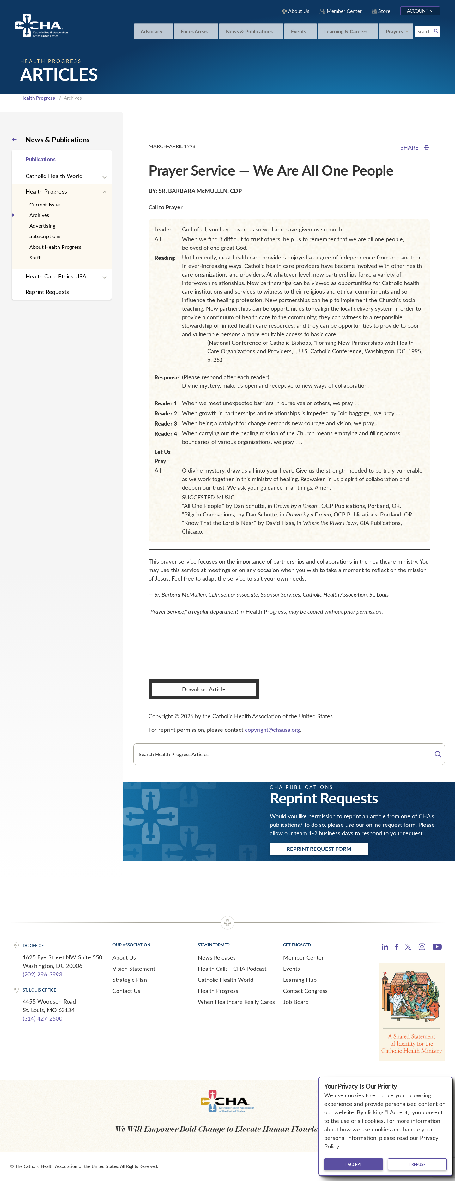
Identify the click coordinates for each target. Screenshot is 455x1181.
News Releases (217, 957)
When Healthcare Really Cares (236, 1001)
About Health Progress (55, 246)
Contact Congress (305, 990)
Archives (39, 215)
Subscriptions (45, 236)
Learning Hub (300, 979)
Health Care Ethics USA (56, 276)
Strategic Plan (129, 979)
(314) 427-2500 (42, 1018)
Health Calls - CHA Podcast (232, 968)
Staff (35, 257)
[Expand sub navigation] (104, 177)
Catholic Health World (54, 176)
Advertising (42, 225)
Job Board (296, 1001)
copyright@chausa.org (272, 729)
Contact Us (126, 990)
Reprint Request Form (319, 848)
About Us (124, 957)
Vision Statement (133, 968)
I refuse (417, 1164)
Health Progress (37, 98)
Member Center (303, 957)
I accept (353, 1164)
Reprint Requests (47, 291)
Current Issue (44, 204)
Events (291, 968)
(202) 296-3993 (42, 974)
